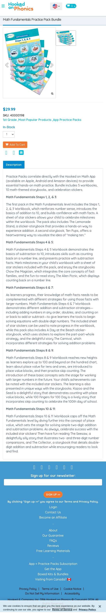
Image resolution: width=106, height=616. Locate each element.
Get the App (53, 569)
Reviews (53, 546)
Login (53, 507)
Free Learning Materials (53, 551)
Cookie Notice (72, 589)
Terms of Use (50, 589)
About (53, 530)
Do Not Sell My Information (42, 593)
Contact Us (53, 512)
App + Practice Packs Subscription (53, 564)
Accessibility (72, 593)
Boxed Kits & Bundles (53, 574)
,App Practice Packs (66, 120)
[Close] (100, 606)
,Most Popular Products (35, 120)
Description (14, 164)
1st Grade (10, 120)
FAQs (53, 540)
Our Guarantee (53, 535)
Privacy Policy (88, 501)
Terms (68, 501)
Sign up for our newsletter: (53, 475)
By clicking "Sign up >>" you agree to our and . (53, 501)
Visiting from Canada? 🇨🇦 (53, 579)
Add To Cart (15, 144)
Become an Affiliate (53, 517)
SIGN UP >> (53, 494)
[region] (53, 608)
